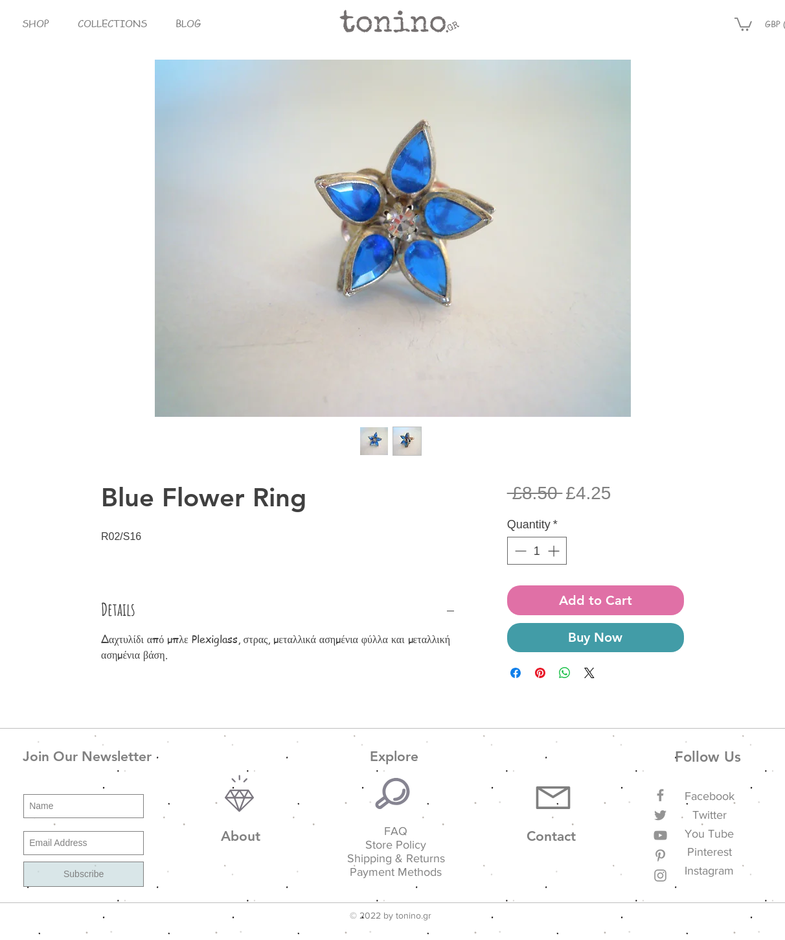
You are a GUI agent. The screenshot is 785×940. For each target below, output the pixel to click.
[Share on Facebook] (515, 673)
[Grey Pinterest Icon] (660, 855)
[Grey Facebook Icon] (660, 795)
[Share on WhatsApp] (565, 673)
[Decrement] (519, 550)
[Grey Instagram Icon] (660, 875)
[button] (35, 23)
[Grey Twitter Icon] (660, 815)
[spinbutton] (537, 550)
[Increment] (555, 550)
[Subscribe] (83, 874)
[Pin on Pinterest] (540, 673)
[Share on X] (589, 673)
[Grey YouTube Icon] (660, 835)
